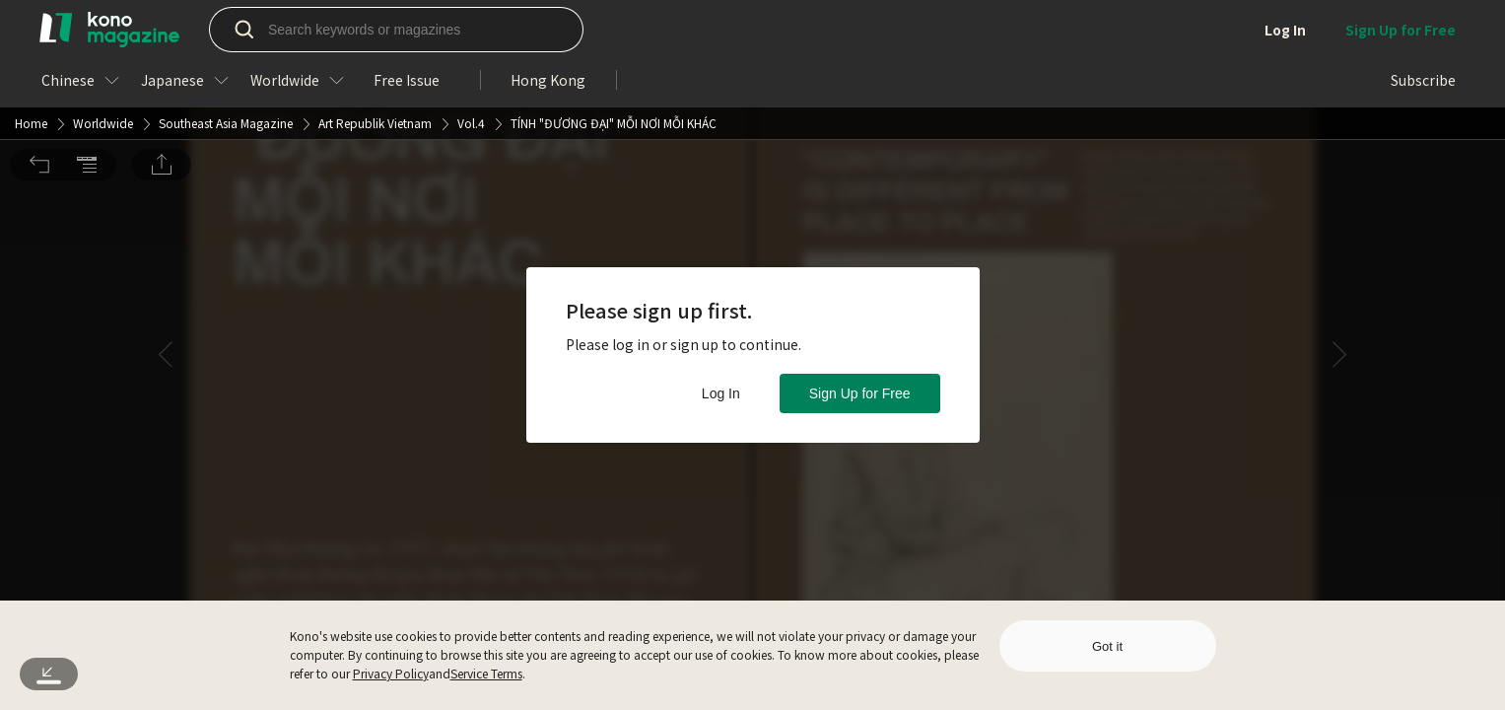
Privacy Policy (391, 673)
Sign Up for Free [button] (860, 393)
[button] (39, 28)
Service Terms (486, 673)
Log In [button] (721, 393)
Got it (1107, 646)
